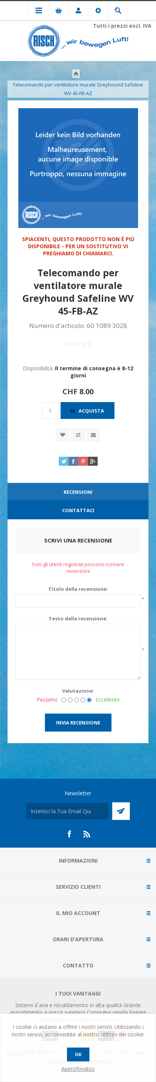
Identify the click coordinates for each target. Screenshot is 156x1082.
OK (78, 1054)
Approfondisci (78, 1068)
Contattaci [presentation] (78, 510)
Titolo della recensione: (78, 589)
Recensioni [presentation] (78, 492)
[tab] (78, 492)
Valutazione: (78, 690)
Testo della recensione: (78, 618)
